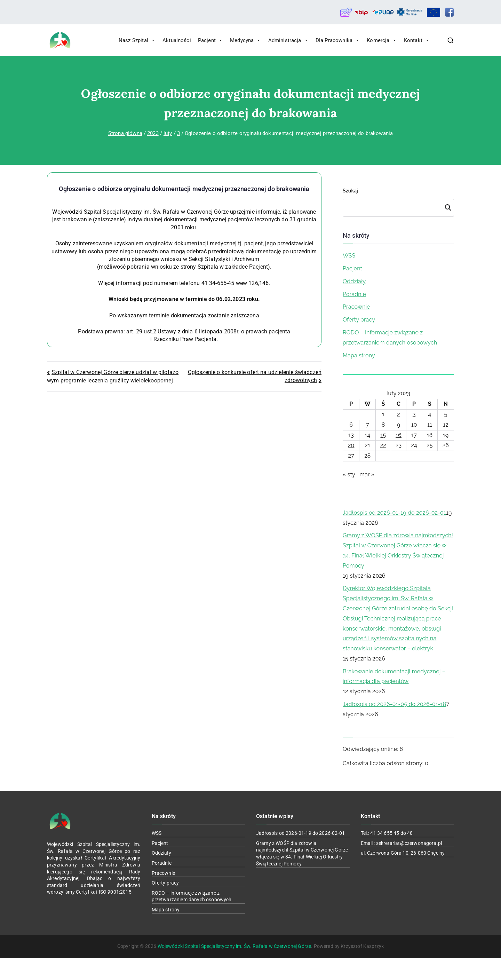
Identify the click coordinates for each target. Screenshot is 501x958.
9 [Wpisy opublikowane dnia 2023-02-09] (398, 424)
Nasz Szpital (137, 40)
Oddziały (354, 281)
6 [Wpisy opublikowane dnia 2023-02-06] (351, 424)
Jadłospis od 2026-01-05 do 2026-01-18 (394, 704)
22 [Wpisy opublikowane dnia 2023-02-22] (383, 445)
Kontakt (417, 40)
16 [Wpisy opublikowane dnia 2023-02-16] (398, 435)
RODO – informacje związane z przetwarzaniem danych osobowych (390, 337)
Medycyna (245, 40)
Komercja (382, 40)
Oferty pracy (359, 319)
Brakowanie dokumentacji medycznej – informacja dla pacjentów (394, 676)
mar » (366, 474)
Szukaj (350, 190)
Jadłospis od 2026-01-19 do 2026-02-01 (394, 512)
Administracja (288, 40)
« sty (349, 474)
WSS (349, 255)
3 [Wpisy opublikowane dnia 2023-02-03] (414, 414)
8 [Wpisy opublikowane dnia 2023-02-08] (383, 424)
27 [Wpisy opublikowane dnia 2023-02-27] (351, 455)
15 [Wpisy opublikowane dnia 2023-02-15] (383, 435)
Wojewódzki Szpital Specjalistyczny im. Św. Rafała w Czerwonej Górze (234, 946)
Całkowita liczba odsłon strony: (384, 763)
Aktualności (176, 40)
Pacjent (210, 40)
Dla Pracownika (338, 40)
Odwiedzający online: (371, 749)
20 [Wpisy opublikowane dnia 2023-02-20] (351, 445)
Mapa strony (359, 355)
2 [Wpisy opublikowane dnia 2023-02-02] (398, 414)
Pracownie (356, 306)
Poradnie (354, 294)
